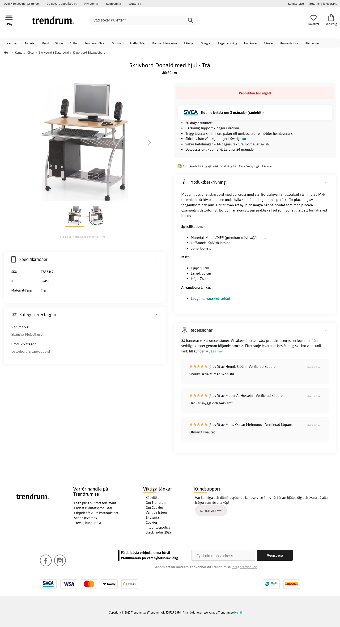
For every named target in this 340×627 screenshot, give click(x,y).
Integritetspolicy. (244, 567)
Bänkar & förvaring (164, 43)
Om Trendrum (156, 502)
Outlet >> (135, 3)
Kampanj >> (114, 3)
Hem (7, 52)
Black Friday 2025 (158, 532)
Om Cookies (154, 507)
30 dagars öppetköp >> (62, 3)
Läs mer (267, 166)
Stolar (59, 43)
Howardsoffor (289, 43)
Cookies (151, 522)
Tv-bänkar (250, 43)
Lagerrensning (227, 43)
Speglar (206, 43)
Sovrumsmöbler (95, 43)
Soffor (74, 43)
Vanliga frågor (156, 512)
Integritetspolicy (158, 527)
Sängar (268, 43)
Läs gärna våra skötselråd (210, 298)
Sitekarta (152, 517)
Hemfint (239, 612)
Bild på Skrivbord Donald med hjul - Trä (82, 236)
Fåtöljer (189, 43)
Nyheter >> (91, 3)
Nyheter (30, 43)
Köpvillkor (153, 498)
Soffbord (117, 43)
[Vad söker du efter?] (144, 20)
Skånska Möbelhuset (27, 334)
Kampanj (12, 43)
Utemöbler (312, 43)
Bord (45, 43)
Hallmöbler (138, 43)
